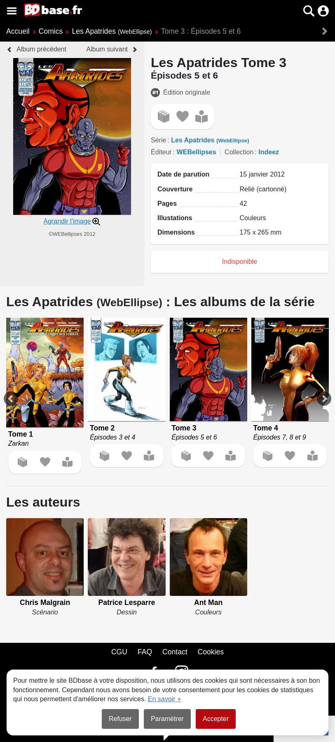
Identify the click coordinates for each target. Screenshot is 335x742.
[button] (308, 10)
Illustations (174, 217)
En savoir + (164, 698)
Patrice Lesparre (126, 602)
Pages (167, 203)
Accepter (216, 718)
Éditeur (161, 152)
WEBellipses (196, 152)
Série (158, 140)
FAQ (145, 652)
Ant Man (208, 602)
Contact (174, 652)
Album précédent (41, 49)
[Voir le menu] (11, 10)
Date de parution (183, 174)
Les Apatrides (112, 31)
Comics (51, 31)
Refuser (120, 718)
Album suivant (107, 49)
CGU (119, 652)
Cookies (211, 652)
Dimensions (176, 232)
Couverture (174, 189)
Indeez (268, 152)
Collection (239, 152)
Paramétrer (167, 718)
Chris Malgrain (45, 602)
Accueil (18, 31)
